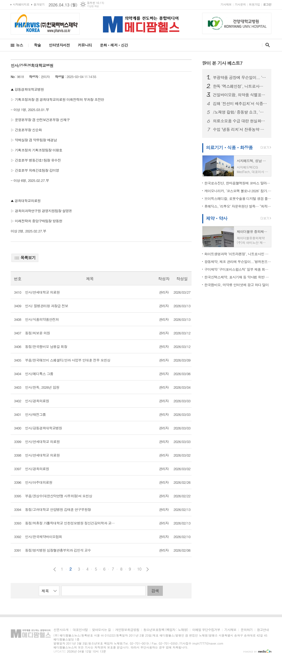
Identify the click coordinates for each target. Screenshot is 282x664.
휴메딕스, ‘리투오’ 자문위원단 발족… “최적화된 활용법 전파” (237, 206)
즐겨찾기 (39, 4)
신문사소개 (60, 630)
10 (139, 569)
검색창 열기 (266, 45)
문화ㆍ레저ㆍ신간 (114, 45)
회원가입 (254, 4)
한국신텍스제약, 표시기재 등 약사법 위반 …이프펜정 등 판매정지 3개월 (237, 277)
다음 (147, 569)
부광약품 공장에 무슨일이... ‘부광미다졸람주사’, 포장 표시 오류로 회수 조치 (240, 77)
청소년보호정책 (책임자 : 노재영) (165, 630)
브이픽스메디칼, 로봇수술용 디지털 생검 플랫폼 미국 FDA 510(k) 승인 (237, 198)
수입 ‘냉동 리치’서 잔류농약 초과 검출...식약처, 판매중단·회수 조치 (240, 129)
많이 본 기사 (222, 63)
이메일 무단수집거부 (206, 630)
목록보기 (24, 257)
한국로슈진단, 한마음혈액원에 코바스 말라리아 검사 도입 (237, 183)
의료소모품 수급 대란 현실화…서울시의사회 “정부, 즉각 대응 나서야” (240, 121)
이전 (55, 569)
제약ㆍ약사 (216, 218)
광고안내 (263, 630)
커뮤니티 (85, 45)
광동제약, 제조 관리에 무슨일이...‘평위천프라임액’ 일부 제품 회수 (237, 261)
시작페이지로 (21, 4)
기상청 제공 (93, 6)
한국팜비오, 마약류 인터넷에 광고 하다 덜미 (236, 284)
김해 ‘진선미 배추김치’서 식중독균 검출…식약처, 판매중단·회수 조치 (240, 103)
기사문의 (240, 4)
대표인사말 (80, 630)
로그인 (267, 4)
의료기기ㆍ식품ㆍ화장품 (229, 147)
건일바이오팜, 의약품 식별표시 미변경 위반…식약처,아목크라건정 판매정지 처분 (240, 94)
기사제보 (226, 4)
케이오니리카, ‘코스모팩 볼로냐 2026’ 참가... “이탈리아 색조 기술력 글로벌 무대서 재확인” (237, 190)
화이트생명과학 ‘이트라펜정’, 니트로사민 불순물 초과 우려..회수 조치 (237, 253)
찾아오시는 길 (101, 630)
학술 (37, 45)
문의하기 (246, 630)
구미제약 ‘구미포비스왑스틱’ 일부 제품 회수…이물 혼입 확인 (237, 269)
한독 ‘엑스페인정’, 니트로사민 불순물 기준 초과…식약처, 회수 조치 (240, 86)
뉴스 (19, 45)
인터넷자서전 (59, 45)
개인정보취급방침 (127, 630)
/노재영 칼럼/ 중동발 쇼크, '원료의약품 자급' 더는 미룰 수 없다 (240, 112)
